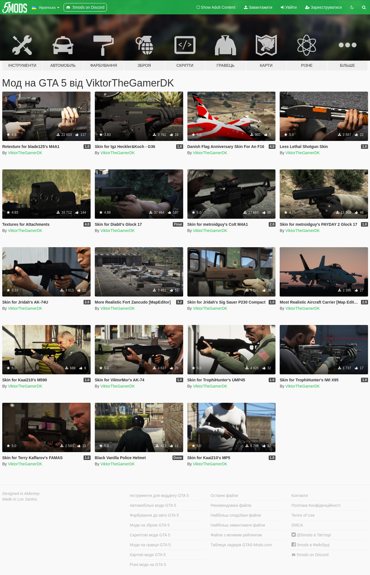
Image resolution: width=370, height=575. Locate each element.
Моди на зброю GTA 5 (149, 525)
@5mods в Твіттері (311, 535)
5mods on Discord (310, 554)
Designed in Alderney (21, 493)
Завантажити (258, 7)
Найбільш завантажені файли (238, 525)
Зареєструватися (323, 7)
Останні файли (224, 495)
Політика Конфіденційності (315, 505)
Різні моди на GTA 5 (148, 564)
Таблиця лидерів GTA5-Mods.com (241, 545)
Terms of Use (303, 515)
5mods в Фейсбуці (310, 544)
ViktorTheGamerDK (25, 153)
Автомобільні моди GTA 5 (153, 505)
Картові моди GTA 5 (148, 554)
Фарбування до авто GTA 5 (154, 515)
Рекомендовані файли (231, 505)
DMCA (297, 525)
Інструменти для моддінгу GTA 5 (159, 495)
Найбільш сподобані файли (236, 515)
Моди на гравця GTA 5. (151, 545)
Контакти (299, 495)
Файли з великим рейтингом (236, 535)
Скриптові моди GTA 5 (150, 535)
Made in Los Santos (19, 499)
